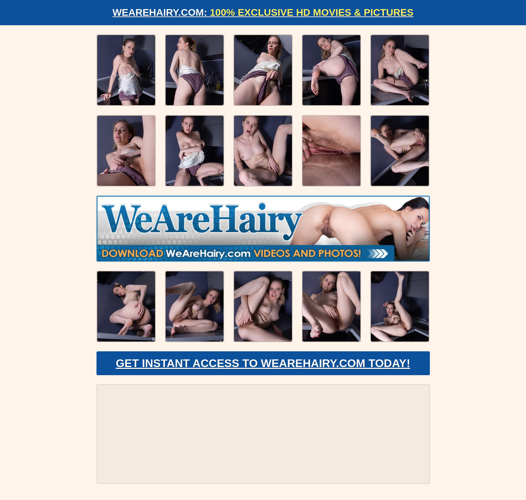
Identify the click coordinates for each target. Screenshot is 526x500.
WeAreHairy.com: (263, 12)
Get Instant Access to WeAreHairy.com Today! (263, 363)
